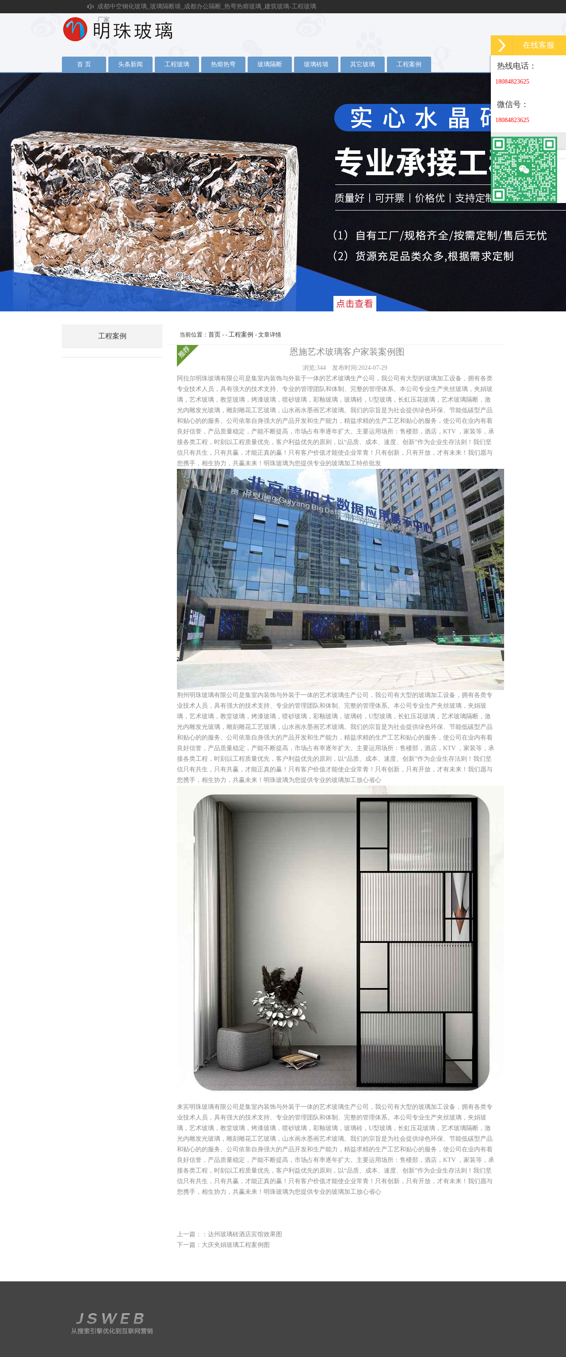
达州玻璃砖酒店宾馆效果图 (245, 1234)
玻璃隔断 (269, 64)
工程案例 (409, 64)
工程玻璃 (176, 64)
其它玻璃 (362, 64)
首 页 (84, 64)
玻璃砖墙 (316, 64)
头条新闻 (130, 64)
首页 (214, 334)
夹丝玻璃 (283, 192)
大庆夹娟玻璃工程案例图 (236, 1245)
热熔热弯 (223, 64)
